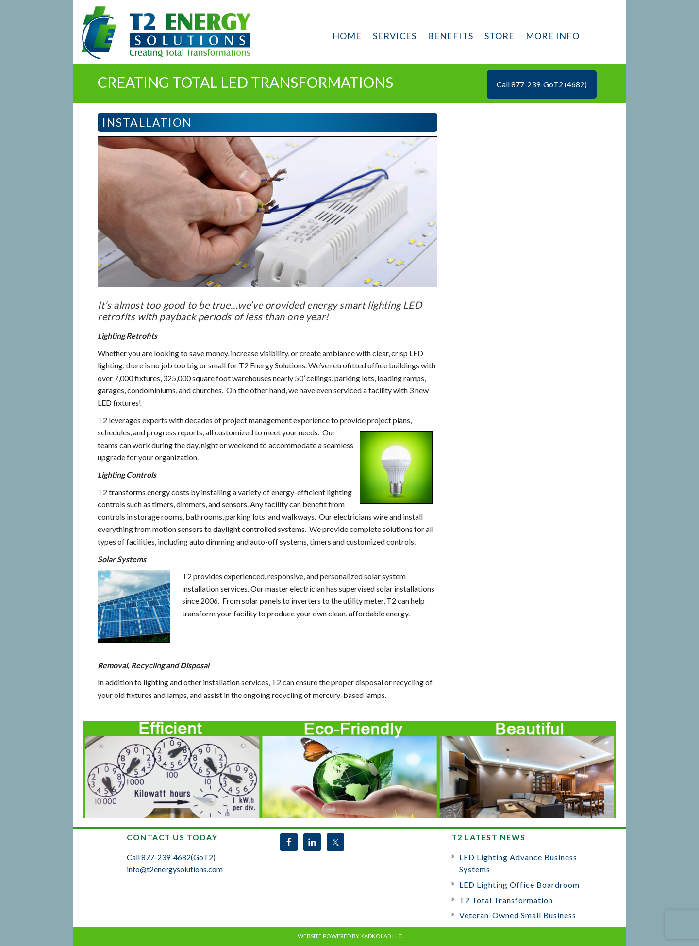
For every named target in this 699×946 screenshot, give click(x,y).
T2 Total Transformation (506, 900)
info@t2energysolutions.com (175, 869)
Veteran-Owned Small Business (517, 915)
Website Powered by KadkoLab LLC (350, 936)
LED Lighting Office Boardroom (519, 884)
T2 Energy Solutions (167, 32)
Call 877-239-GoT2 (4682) (542, 84)
